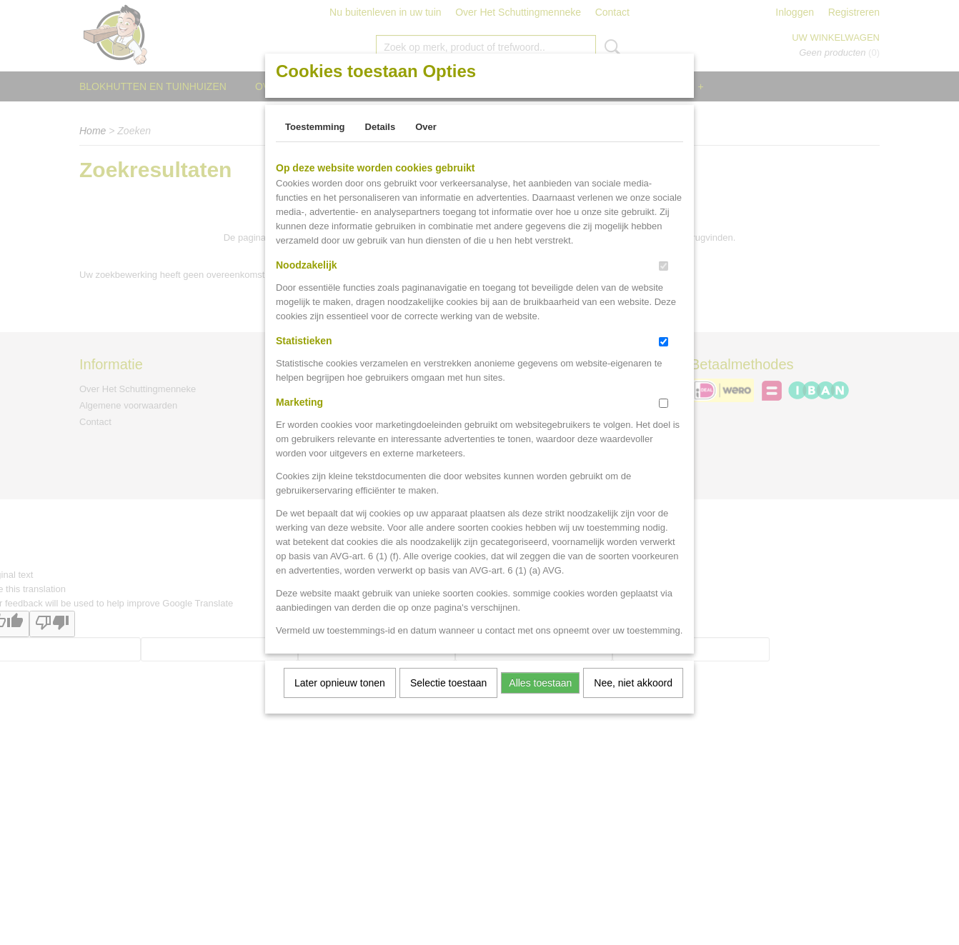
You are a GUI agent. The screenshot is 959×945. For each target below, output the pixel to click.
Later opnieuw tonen (339, 683)
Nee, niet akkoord (633, 683)
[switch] (663, 266)
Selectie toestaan (448, 683)
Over (426, 126)
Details (380, 126)
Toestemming (315, 126)
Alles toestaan (540, 683)
